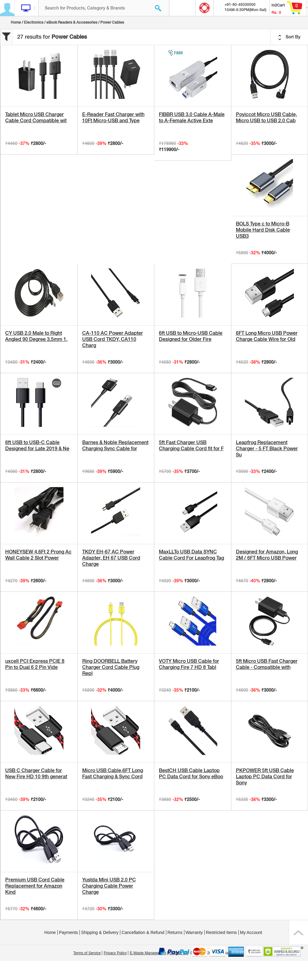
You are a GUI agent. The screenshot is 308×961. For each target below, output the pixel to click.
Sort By (289, 37)
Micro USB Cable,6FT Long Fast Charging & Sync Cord (112, 773)
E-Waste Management (148, 953)
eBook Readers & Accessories (71, 22)
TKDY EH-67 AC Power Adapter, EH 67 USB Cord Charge (111, 558)
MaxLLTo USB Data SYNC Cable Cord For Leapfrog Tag (191, 555)
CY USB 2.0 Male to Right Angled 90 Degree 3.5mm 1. (36, 336)
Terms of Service (87, 953)
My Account (251, 932)
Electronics (33, 22)
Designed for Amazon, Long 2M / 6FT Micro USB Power (267, 555)
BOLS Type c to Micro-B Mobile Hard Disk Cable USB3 (263, 230)
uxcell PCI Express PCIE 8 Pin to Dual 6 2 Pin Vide (34, 664)
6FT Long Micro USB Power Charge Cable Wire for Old (267, 336)
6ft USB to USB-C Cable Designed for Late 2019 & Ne (37, 445)
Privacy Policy (115, 953)
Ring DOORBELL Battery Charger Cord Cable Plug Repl (110, 667)
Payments (68, 932)
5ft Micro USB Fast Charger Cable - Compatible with (267, 664)
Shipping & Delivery (99, 932)
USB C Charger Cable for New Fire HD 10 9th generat (36, 773)
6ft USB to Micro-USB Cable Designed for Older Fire (190, 336)
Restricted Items (221, 932)
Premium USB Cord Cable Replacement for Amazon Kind (34, 886)
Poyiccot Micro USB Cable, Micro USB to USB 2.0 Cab (266, 117)
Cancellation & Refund (142, 932)
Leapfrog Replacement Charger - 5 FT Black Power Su (267, 448)
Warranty (194, 932)
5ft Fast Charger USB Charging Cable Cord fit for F (191, 445)
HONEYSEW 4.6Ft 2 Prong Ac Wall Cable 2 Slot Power (38, 555)
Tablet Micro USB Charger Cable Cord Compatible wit (36, 117)
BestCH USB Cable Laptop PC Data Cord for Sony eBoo (191, 773)
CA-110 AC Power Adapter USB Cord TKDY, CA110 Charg (112, 339)
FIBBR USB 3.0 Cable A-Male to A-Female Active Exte (192, 117)
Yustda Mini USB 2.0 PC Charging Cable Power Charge (109, 886)
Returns (175, 932)
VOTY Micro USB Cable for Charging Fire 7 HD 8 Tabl (189, 664)
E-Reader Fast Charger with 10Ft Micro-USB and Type (113, 117)
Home (16, 22)
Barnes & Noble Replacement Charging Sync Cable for (115, 445)
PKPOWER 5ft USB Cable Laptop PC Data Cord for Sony (265, 777)
